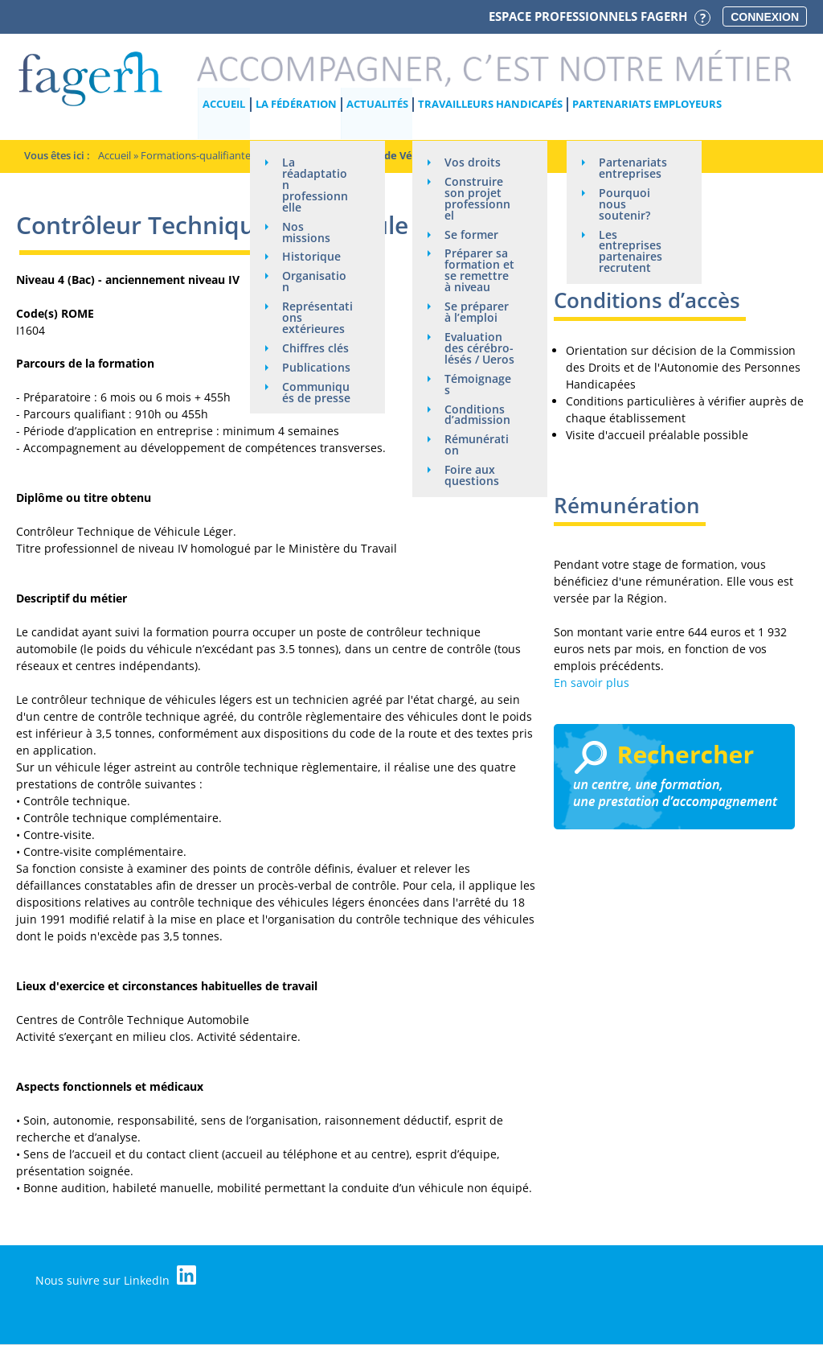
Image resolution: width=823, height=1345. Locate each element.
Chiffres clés (315, 348)
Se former (471, 234)
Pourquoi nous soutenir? (624, 204)
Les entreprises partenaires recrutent (630, 251)
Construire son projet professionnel (477, 198)
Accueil (224, 104)
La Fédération (296, 104)
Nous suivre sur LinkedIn (116, 1276)
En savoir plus (591, 682)
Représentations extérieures (317, 318)
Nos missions (306, 232)
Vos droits (472, 162)
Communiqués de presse (316, 393)
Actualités (377, 104)
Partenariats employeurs (647, 104)
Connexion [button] (765, 16)
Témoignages (477, 385)
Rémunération (476, 446)
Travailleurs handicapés (490, 104)
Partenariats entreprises (633, 167)
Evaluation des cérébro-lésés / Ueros (479, 349)
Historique (311, 257)
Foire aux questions (471, 476)
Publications (316, 368)
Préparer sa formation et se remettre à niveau (479, 270)
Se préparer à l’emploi (476, 312)
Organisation (314, 282)
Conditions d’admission (477, 415)
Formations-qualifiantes (198, 155)
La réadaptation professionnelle (315, 184)
